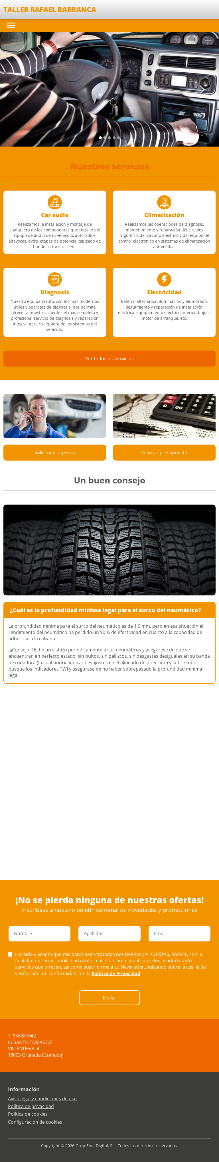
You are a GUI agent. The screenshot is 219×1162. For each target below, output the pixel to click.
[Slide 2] (109, 137)
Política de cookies (28, 1114)
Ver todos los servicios (109, 358)
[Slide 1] (105, 137)
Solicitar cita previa (55, 452)
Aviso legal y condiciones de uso (42, 1098)
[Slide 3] (114, 137)
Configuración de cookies (35, 1122)
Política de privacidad (31, 1106)
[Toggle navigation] (11, 25)
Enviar (109, 998)
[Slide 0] (100, 137)
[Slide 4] (118, 137)
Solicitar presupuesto (164, 452)
